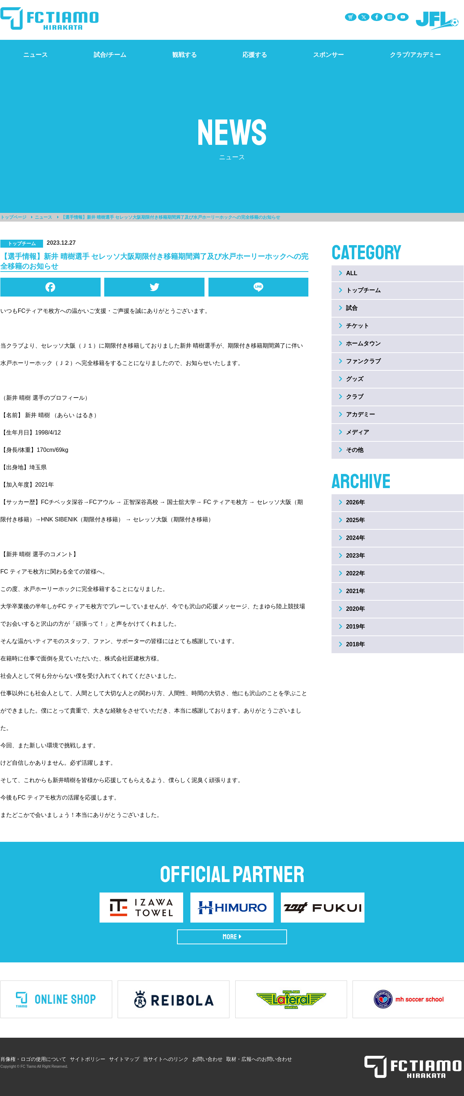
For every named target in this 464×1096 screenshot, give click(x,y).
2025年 (352, 520)
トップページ (13, 217)
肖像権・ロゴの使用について (33, 1059)
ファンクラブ (360, 361)
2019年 (352, 626)
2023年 (352, 556)
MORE (232, 936)
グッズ (351, 379)
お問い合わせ (207, 1059)
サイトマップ (124, 1059)
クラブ (351, 397)
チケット (354, 326)
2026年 (352, 502)
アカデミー (357, 414)
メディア (354, 432)
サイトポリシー (87, 1059)
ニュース (43, 217)
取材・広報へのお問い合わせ (259, 1059)
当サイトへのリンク (166, 1059)
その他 (351, 450)
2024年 (352, 538)
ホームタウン (360, 343)
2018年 (352, 644)
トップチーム (360, 290)
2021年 (352, 591)
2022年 (352, 573)
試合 (348, 308)
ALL (348, 273)
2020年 (352, 609)
